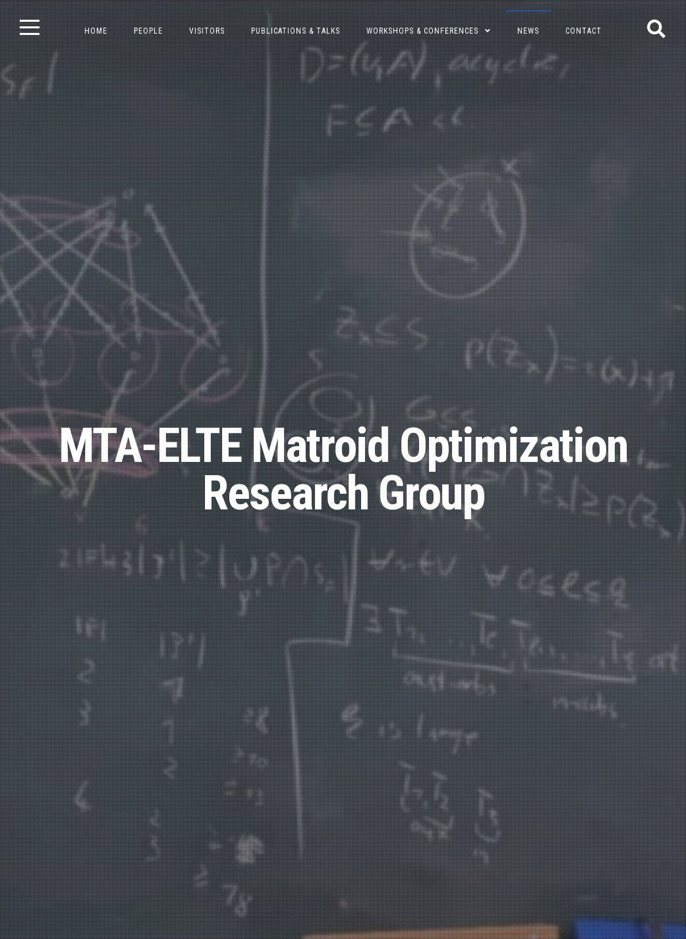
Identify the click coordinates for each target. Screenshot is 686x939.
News (528, 31)
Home (95, 31)
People (148, 31)
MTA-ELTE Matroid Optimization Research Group (343, 469)
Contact (583, 31)
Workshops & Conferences (422, 31)
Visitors (207, 31)
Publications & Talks (295, 31)
